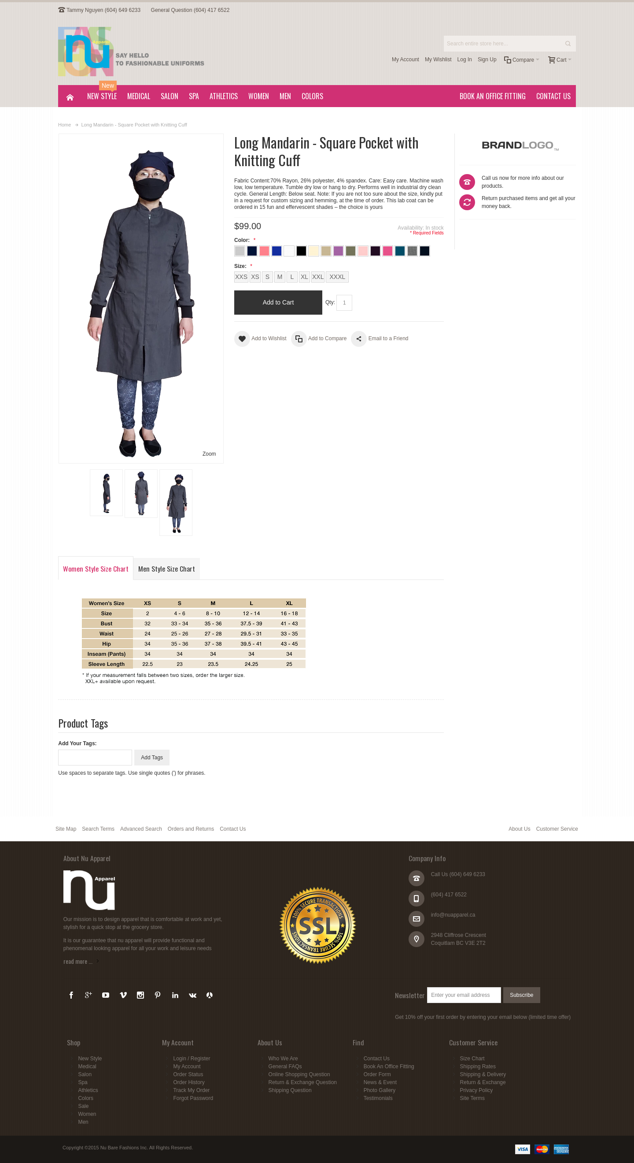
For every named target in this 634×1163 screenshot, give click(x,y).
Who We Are (283, 1058)
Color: (244, 240)
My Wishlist (438, 59)
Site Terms (472, 1098)
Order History (188, 1082)
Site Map (65, 829)
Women (87, 1114)
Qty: (330, 302)
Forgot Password (193, 1098)
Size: (242, 266)
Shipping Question (290, 1090)
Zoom (209, 454)
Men (83, 1122)
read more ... (77, 961)
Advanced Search (141, 829)
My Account (405, 59)
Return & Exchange (483, 1082)
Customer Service (557, 829)
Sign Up (487, 59)
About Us (519, 829)
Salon (85, 1074)
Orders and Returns (191, 829)
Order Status (188, 1074)
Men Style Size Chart (166, 568)
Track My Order (191, 1090)
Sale (83, 1106)
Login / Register (191, 1058)
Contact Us (233, 829)
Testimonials (378, 1098)
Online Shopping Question (299, 1074)
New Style (90, 1058)
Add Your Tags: (77, 743)
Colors (85, 1098)
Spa (82, 1082)
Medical (87, 1066)
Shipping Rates (478, 1066)
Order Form (377, 1074)
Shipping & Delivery (483, 1074)
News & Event (380, 1082)
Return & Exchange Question (303, 1082)
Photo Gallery (380, 1090)
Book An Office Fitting (389, 1066)
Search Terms (98, 829)
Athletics (88, 1090)
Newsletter (410, 995)
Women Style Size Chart (96, 568)
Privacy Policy (476, 1090)
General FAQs (285, 1066)
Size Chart (472, 1058)
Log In (464, 59)
